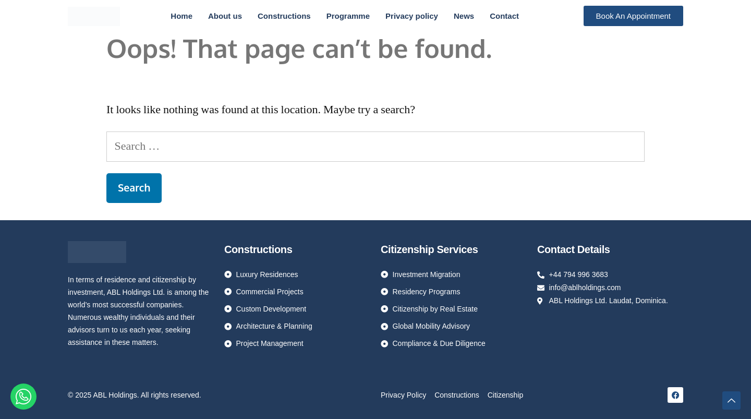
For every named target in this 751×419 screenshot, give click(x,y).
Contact (504, 15)
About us (225, 15)
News (464, 15)
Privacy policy (411, 15)
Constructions (284, 15)
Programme (348, 15)
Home (181, 15)
